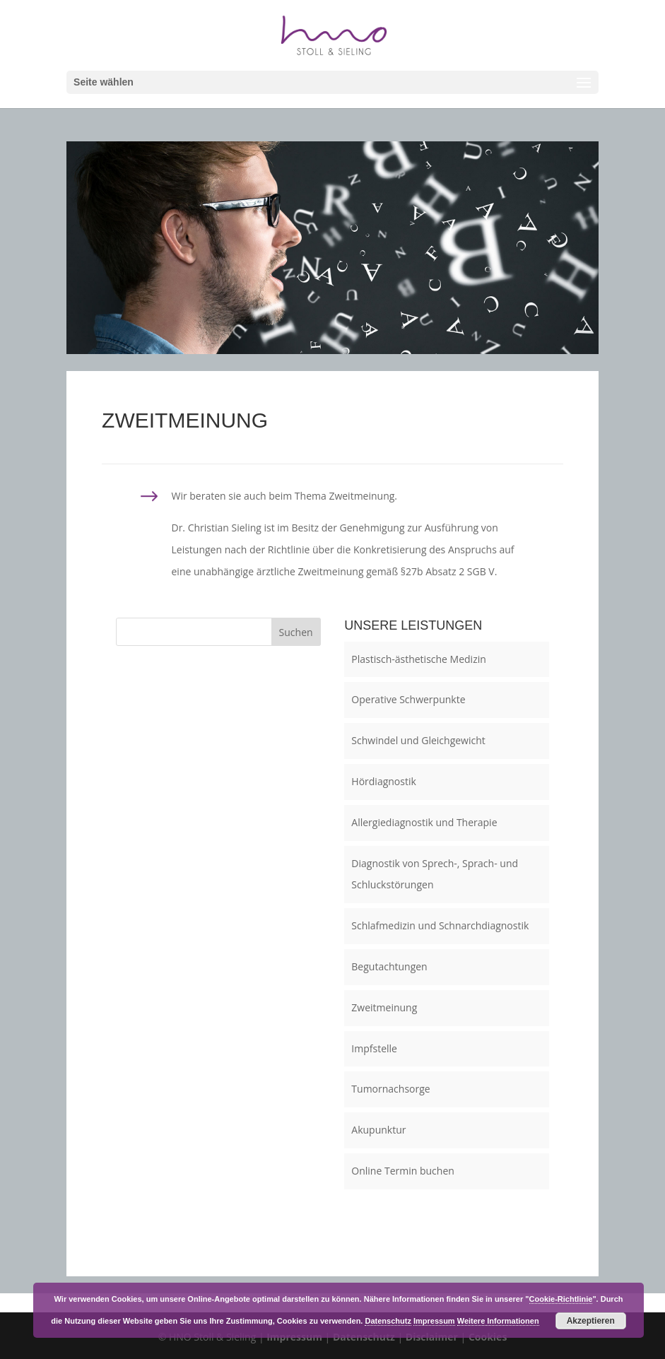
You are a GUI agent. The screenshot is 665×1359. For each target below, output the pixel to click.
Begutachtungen (389, 966)
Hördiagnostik (383, 781)
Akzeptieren (591, 1321)
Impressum (434, 1321)
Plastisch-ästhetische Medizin (418, 659)
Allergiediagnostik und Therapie (424, 822)
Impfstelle (374, 1048)
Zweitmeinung (384, 1007)
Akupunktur (378, 1129)
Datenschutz (388, 1321)
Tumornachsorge (390, 1088)
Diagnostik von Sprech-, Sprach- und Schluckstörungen (434, 874)
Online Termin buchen (402, 1170)
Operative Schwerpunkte (408, 699)
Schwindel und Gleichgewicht (418, 740)
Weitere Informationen (498, 1321)
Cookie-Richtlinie (561, 1299)
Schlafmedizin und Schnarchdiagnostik (440, 925)
